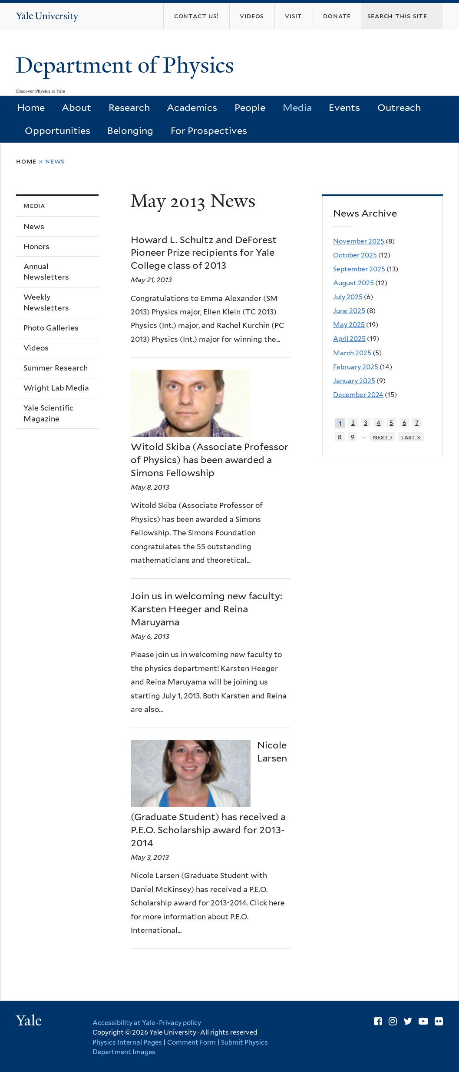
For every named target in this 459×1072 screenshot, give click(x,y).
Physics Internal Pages (127, 1042)
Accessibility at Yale (123, 1023)
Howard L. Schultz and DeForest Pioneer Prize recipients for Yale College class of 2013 (204, 252)
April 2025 (349, 338)
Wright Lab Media (56, 388)
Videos (36, 348)
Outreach (399, 107)
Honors (36, 246)
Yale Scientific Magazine (48, 413)
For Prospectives (209, 130)
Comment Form (191, 1042)
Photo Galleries (51, 328)
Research (129, 107)
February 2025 (355, 367)
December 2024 (358, 395)
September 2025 (359, 269)
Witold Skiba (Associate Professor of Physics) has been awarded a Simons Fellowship (209, 459)
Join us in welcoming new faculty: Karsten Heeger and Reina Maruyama (206, 608)
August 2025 (353, 283)
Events (344, 107)
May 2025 (349, 325)
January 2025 (354, 381)
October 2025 (355, 255)
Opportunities (57, 130)
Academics (192, 107)
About (76, 107)
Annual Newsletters (46, 272)
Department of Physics (128, 65)
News (33, 226)
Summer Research (55, 368)
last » (411, 437)
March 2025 (352, 353)
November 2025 (358, 241)
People (249, 107)
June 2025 (349, 311)
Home (31, 107)
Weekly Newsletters (46, 302)
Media (297, 107)
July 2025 (348, 297)
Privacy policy (180, 1023)
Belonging (130, 130)
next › (382, 437)
